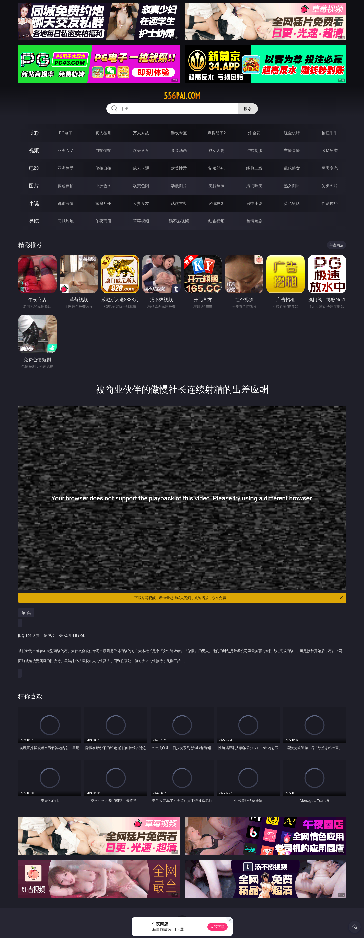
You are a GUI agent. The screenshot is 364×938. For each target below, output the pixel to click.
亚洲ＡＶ (66, 150)
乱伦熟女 (292, 168)
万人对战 (141, 133)
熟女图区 (292, 185)
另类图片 (330, 185)
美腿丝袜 (216, 185)
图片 (34, 185)
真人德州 (103, 133)
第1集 (26, 612)
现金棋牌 (292, 133)
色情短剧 (254, 221)
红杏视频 (216, 221)
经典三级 (254, 168)
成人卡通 (141, 168)
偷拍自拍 (103, 168)
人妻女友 (141, 203)
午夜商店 (103, 221)
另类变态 (330, 168)
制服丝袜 (216, 168)
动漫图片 (179, 185)
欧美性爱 (179, 168)
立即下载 (217, 926)
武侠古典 (179, 203)
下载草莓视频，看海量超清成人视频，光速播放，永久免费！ (239, 598)
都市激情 (66, 203)
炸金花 (254, 133)
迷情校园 (216, 203)
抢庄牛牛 (330, 133)
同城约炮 (66, 221)
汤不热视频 (179, 221)
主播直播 (292, 150)
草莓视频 (141, 221)
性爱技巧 (330, 203)
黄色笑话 (292, 203)
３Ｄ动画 (179, 150)
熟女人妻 (216, 150)
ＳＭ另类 (330, 150)
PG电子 (65, 133)
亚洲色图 (103, 185)
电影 (34, 168)
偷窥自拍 (66, 185)
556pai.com (182, 96)
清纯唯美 (254, 185)
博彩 (34, 132)
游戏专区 (179, 133)
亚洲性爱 (66, 168)
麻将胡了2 (216, 133)
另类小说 (254, 203)
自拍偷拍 (103, 150)
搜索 (248, 108)
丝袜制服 (254, 150)
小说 (34, 203)
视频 (34, 150)
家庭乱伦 (103, 203)
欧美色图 (141, 185)
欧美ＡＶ (141, 150)
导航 (34, 220)
